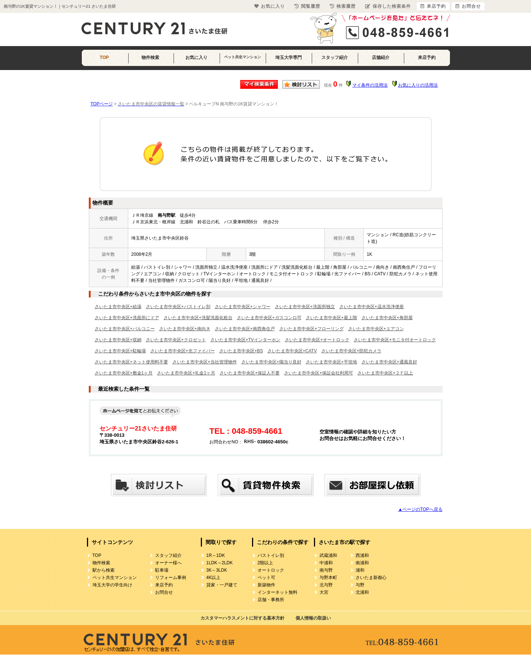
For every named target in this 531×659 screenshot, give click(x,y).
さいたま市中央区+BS (241, 350)
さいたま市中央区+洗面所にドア (127, 317)
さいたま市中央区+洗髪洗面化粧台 (198, 317)
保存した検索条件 (388, 6)
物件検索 (150, 57)
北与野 (326, 584)
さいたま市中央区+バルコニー (125, 328)
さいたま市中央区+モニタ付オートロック (395, 339)
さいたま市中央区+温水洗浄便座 (371, 306)
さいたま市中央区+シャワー (242, 306)
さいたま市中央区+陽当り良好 (271, 362)
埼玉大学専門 (288, 57)
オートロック (271, 570)
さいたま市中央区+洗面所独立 (305, 306)
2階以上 (265, 562)
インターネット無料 (277, 592)
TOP (104, 57)
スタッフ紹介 (334, 57)
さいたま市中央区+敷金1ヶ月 (124, 373)
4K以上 (213, 577)
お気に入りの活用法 (418, 85)
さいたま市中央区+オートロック (317, 339)
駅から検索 (103, 570)
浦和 (360, 570)
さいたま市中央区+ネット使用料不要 (131, 362)
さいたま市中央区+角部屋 (387, 317)
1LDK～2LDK (219, 562)
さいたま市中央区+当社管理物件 (204, 362)
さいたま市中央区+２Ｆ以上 (385, 373)
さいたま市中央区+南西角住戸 (245, 328)
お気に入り (196, 57)
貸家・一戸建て (221, 584)
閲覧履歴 (307, 6)
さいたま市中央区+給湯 (118, 306)
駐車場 (161, 570)
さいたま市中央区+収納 (118, 339)
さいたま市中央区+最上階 (331, 317)
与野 (360, 584)
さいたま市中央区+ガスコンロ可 (269, 317)
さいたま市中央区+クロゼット (176, 339)
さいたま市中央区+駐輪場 (120, 350)
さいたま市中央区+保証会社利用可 (318, 373)
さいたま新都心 (371, 577)
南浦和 (362, 562)
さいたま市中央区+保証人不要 (250, 373)
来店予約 (427, 57)
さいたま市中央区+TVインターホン (245, 339)
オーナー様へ (168, 562)
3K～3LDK (216, 570)
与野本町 (328, 577)
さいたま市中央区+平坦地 (331, 362)
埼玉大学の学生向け (112, 584)
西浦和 (362, 555)
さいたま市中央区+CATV (292, 350)
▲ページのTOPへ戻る (420, 509)
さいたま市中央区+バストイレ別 (178, 306)
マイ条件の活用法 (370, 85)
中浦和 (326, 562)
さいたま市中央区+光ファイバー (182, 350)
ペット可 (266, 577)
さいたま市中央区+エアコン (376, 328)
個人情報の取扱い (313, 618)
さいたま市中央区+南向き (184, 328)
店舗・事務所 (271, 599)
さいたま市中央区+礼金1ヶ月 (186, 373)
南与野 (326, 570)
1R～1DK (215, 555)
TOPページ (102, 104)
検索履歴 (343, 6)
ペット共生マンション (242, 57)
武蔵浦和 (328, 555)
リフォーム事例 (170, 577)
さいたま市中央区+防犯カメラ (351, 350)
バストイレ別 (271, 555)
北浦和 (362, 592)
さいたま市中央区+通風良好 (389, 362)
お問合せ (164, 592)
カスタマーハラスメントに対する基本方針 (242, 618)
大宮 (323, 592)
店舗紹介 (380, 57)
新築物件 (266, 584)
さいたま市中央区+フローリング (311, 328)
